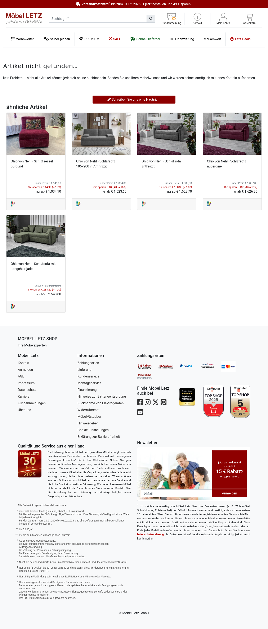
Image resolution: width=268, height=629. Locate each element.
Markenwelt (212, 39)
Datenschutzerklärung (150, 534)
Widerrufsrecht (88, 410)
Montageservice (89, 383)
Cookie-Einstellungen (93, 430)
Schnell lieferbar (145, 39)
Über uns (24, 410)
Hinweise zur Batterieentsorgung (101, 396)
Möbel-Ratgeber (89, 417)
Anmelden (25, 370)
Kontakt (23, 363)
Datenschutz (27, 390)
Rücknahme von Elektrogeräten (100, 403)
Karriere (24, 396)
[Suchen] (151, 19)
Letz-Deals (240, 39)
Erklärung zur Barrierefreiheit (98, 437)
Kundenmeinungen (32, 403)
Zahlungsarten (88, 363)
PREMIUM (89, 39)
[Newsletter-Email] (176, 493)
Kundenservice (88, 376)
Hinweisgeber (87, 423)
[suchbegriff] (98, 19)
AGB (21, 376)
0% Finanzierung (182, 39)
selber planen (57, 39)
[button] (197, 19)
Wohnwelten (23, 39)
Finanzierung (87, 390)
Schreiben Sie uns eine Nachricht (133, 99)
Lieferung (84, 370)
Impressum (26, 383)
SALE (115, 39)
